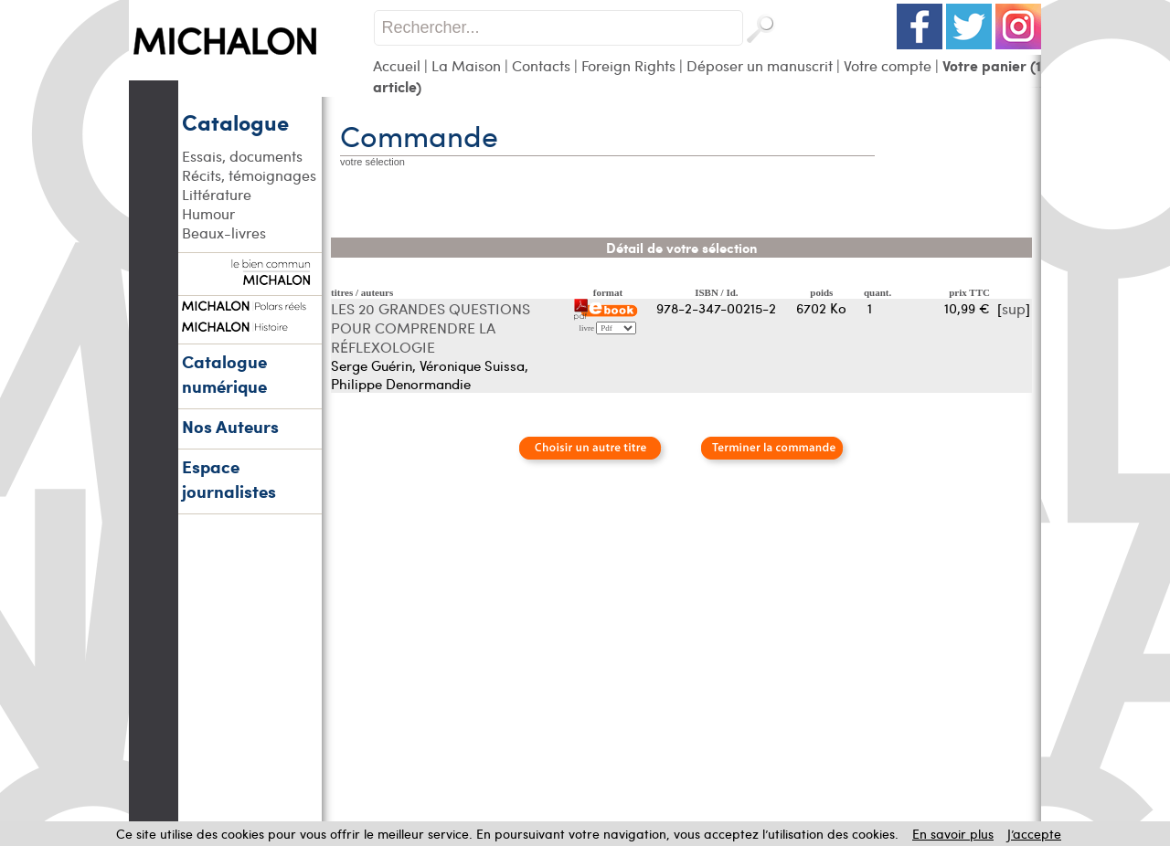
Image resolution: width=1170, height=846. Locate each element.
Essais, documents (242, 155)
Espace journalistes (229, 478)
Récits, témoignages (249, 175)
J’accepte (1034, 833)
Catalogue (235, 121)
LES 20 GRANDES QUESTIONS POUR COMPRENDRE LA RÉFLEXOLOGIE (430, 327)
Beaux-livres (224, 232)
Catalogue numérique (224, 373)
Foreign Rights (628, 65)
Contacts (541, 65)
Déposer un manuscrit (759, 65)
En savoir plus (953, 833)
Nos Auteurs (230, 426)
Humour (208, 213)
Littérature (216, 194)
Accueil (396, 65)
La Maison (466, 65)
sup (1014, 308)
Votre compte (887, 65)
